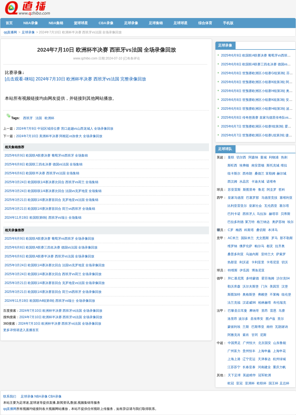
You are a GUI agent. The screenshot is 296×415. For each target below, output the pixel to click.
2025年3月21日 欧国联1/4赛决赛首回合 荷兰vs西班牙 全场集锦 (50, 209)
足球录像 (28, 32)
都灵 (269, 246)
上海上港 (234, 359)
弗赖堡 (263, 294)
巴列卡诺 (234, 214)
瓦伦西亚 (270, 206)
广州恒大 (249, 343)
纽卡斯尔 (234, 173)
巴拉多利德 (236, 222)
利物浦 (274, 157)
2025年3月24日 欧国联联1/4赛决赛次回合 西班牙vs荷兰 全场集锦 (51, 182)
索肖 (246, 335)
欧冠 (231, 383)
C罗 (230, 230)
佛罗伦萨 (245, 246)
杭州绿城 (279, 359)
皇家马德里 (236, 198)
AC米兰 (233, 238)
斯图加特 (234, 294)
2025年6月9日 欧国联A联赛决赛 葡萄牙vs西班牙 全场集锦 (46, 155)
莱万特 (250, 222)
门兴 (264, 286)
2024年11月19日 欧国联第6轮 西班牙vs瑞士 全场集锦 (43, 217)
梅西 (239, 230)
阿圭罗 (271, 189)
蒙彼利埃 (234, 327)
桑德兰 (259, 173)
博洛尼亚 (258, 270)
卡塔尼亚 (272, 262)
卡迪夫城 (257, 181)
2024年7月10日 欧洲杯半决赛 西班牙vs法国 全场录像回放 (60, 311)
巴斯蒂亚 (257, 327)
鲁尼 (261, 189)
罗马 (274, 238)
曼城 (263, 157)
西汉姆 (232, 181)
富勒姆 (270, 173)
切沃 (284, 262)
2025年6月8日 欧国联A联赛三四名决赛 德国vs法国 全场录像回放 (51, 247)
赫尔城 (281, 173)
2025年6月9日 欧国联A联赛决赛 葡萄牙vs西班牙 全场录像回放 (49, 238)
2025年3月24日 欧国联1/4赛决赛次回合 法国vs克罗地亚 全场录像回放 (55, 265)
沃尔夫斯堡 (251, 286)
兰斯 (246, 327)
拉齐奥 (280, 246)
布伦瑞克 (279, 302)
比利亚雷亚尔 (237, 206)
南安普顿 (257, 165)
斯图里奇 (249, 189)
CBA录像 (55, 396)
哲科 (282, 189)
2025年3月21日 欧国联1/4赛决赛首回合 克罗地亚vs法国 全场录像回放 (55, 283)
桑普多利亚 (236, 254)
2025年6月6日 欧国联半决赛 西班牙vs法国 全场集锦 (42, 173)
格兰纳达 (263, 222)
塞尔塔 (284, 206)
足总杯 (284, 383)
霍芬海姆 (267, 278)
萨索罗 (281, 254)
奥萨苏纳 (278, 222)
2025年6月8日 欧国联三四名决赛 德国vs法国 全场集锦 (43, 164)
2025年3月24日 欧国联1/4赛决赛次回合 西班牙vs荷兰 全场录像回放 (53, 274)
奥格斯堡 (249, 294)
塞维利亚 (286, 198)
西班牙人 (249, 214)
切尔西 (241, 157)
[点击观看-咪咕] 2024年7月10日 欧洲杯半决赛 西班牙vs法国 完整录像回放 (75, 79)
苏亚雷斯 (234, 189)
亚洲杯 (250, 383)
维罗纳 (232, 246)
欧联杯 (261, 383)
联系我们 (9, 396)
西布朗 (247, 173)
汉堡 (284, 286)
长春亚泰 (249, 367)
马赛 (282, 311)
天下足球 (234, 375)
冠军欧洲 (264, 375)
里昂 (264, 311)
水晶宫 (244, 181)
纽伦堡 (286, 294)
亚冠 (239, 383)
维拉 (284, 165)
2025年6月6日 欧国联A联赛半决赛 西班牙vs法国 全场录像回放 (49, 256)
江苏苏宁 (234, 367)
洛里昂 (232, 319)
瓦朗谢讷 (281, 327)
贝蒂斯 (285, 214)
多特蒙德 (252, 278)
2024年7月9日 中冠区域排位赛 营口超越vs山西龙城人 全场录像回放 (64, 128)
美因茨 (274, 286)
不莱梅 (274, 294)
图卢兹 (270, 319)
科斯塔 (249, 230)
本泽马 (273, 230)
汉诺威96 (249, 302)
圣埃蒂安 (256, 319)
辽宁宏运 (249, 359)
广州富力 (234, 351)
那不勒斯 (286, 238)
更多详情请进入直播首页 (21, 330)
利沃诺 (244, 262)
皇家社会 (255, 206)
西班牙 (28, 118)
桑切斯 (261, 230)
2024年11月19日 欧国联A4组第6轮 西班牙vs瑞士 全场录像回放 (50, 301)
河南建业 (264, 367)
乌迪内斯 (252, 254)
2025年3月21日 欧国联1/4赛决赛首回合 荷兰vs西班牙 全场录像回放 (53, 292)
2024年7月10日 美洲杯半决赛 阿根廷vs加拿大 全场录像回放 (59, 136)
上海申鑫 (264, 351)
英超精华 (249, 375)
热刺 (284, 157)
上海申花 (279, 351)
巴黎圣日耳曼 (237, 311)
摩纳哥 (254, 311)
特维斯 (232, 270)
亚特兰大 (267, 254)
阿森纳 (253, 157)
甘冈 (254, 335)
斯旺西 (232, 165)
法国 (38, 118)
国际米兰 (247, 238)
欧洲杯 (49, 118)
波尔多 (243, 319)
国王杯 (273, 383)
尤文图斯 (262, 238)
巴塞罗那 (252, 198)
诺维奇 (271, 181)
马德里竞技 (269, 198)
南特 (269, 327)
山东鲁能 (279, 343)
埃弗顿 (244, 165)
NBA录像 (41, 396)
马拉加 (261, 214)
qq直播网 (27, 8)
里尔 (280, 319)
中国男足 (234, 343)
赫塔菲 (274, 214)
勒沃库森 (234, 286)
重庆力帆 (279, 367)
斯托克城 (272, 165)
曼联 (231, 157)
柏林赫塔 (264, 302)
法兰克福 (234, 302)
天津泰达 (264, 359)
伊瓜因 (244, 270)
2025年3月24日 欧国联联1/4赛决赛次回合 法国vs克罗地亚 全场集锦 (53, 191)
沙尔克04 (283, 278)
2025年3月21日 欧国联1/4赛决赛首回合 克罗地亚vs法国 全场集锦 (51, 200)
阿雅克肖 (234, 335)
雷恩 (273, 311)
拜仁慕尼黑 (236, 278)
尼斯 (263, 335)
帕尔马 (259, 246)
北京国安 (264, 343)
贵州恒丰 (249, 351)
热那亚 (232, 262)
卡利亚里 (257, 262)
